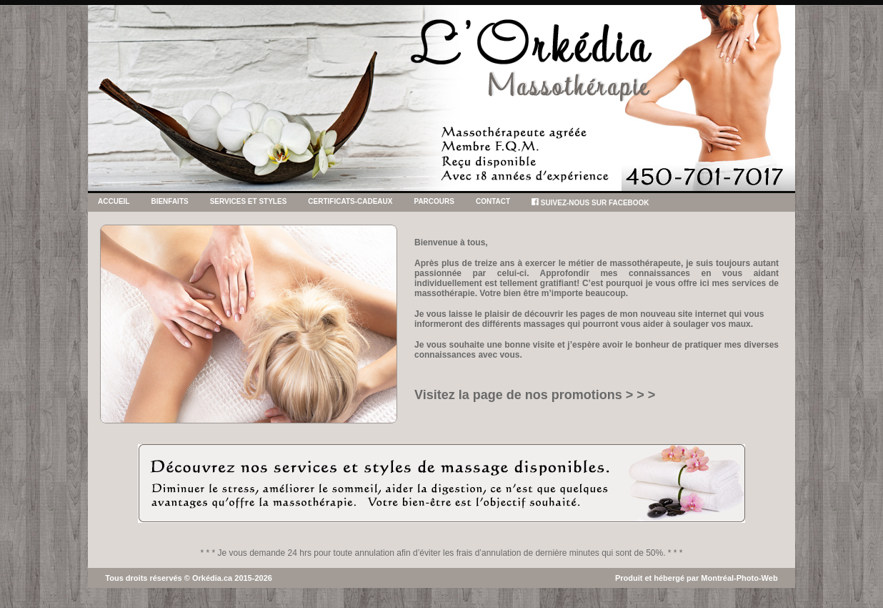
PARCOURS (434, 201)
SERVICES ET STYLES (248, 201)
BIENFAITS (169, 201)
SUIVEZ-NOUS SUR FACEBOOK (590, 202)
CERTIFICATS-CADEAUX (350, 201)
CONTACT (493, 201)
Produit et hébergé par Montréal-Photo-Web (696, 578)
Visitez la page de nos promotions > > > (534, 395)
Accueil (113, 201)
